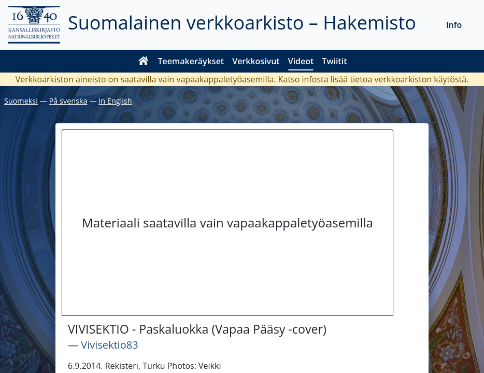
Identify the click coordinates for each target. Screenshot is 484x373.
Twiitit (334, 61)
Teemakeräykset (191, 61)
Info (454, 25)
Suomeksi (21, 101)
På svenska (68, 101)
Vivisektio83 (109, 345)
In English (115, 101)
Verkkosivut (255, 61)
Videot (301, 61)
